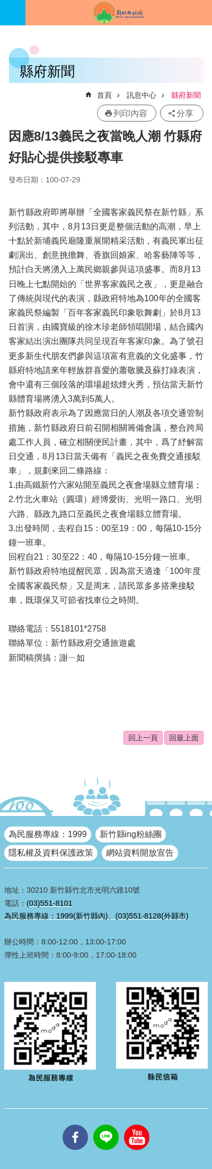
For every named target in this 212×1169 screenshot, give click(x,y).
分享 (184, 113)
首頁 (104, 95)
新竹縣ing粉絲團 (131, 834)
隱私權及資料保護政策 (50, 852)
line (106, 1124)
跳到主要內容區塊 (5, 5)
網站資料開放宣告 (140, 852)
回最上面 (184, 738)
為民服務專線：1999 (47, 834)
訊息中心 (141, 95)
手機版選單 (12, 12)
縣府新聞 (186, 95)
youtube (136, 1124)
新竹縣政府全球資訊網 (118, 12)
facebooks (75, 1124)
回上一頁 (143, 738)
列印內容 (130, 113)
